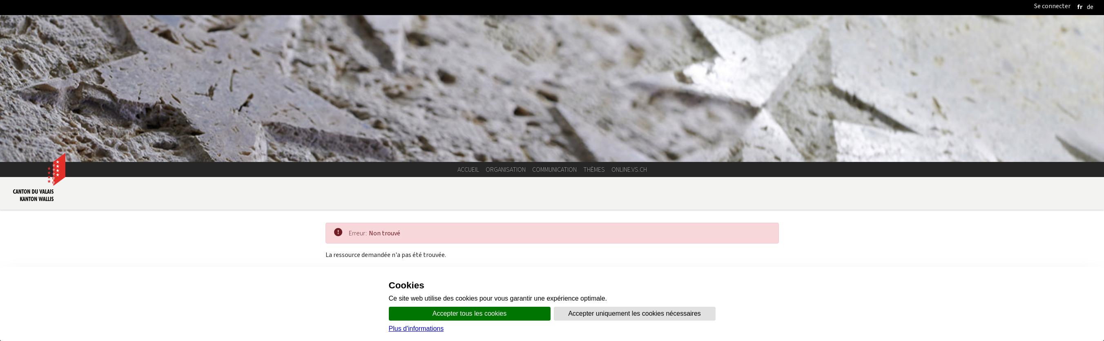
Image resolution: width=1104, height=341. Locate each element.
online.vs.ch (629, 169)
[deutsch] (1090, 6)
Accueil (468, 169)
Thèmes (594, 169)
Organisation (506, 169)
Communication (554, 169)
